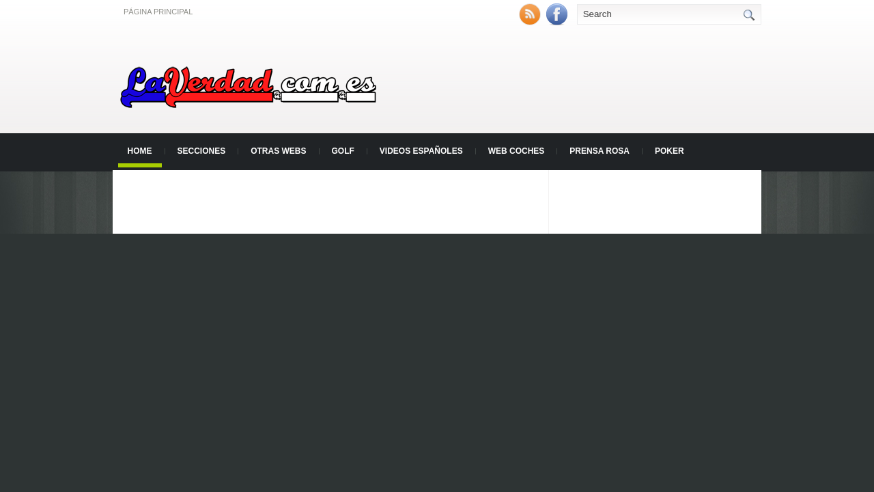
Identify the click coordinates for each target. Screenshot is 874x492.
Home (140, 151)
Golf (343, 151)
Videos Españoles (421, 151)
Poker (669, 151)
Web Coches (516, 151)
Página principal (158, 12)
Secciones (202, 151)
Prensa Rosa (599, 151)
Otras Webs (278, 151)
